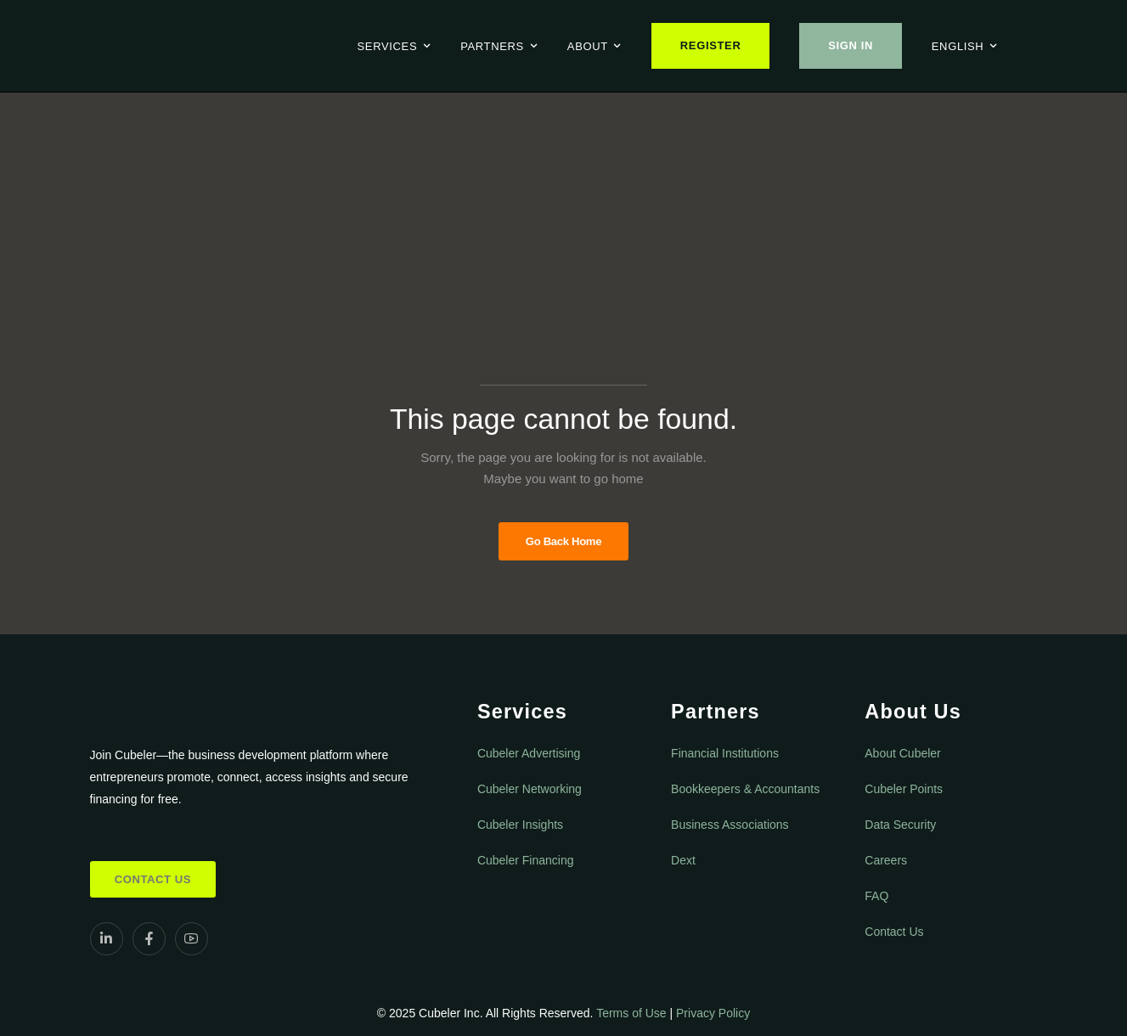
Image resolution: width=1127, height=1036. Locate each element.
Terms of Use (631, 1013)
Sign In (850, 45)
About (587, 46)
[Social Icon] (106, 938)
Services (388, 46)
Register (710, 45)
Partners (492, 46)
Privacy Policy (713, 1013)
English (958, 46)
